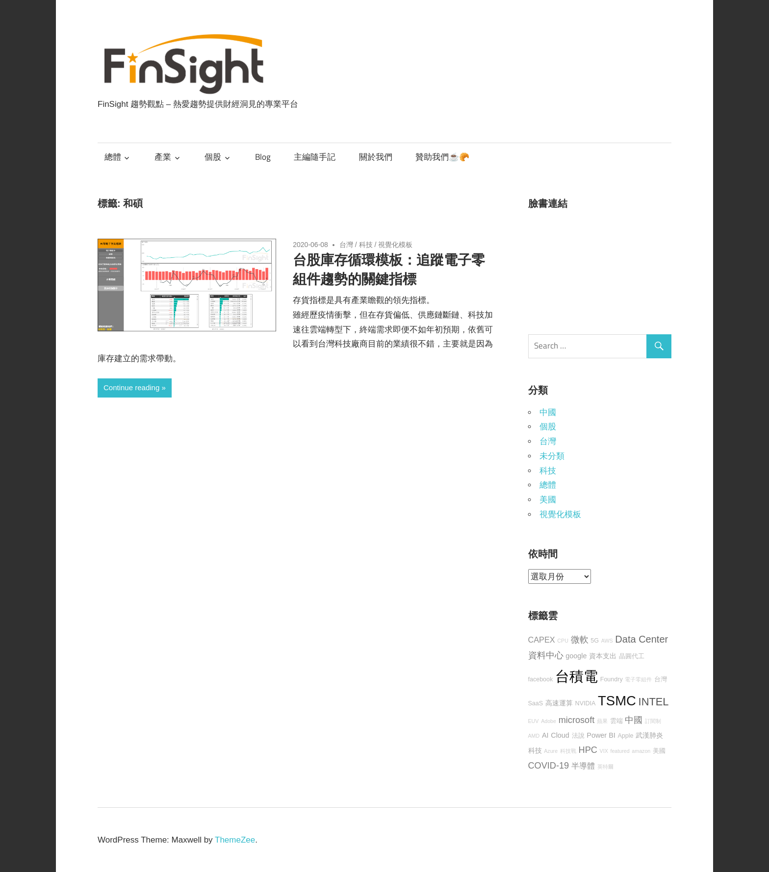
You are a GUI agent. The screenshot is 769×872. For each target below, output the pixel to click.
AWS (607, 641)
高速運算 (559, 703)
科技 (366, 245)
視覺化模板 (395, 245)
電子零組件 (638, 679)
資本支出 (602, 656)
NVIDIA (585, 703)
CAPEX (541, 639)
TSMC (617, 700)
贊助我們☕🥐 (442, 156)
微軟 (580, 640)
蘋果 (602, 721)
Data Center (641, 639)
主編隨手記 (314, 156)
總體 (112, 156)
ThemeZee (235, 840)
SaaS (535, 703)
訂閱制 (653, 721)
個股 (213, 156)
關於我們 (375, 156)
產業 (162, 156)
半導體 (583, 765)
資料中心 (546, 655)
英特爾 (605, 767)
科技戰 (568, 751)
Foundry (611, 679)
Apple (625, 735)
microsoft (577, 720)
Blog (263, 156)
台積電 (576, 676)
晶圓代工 (631, 656)
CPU (562, 641)
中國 (547, 412)
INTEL (654, 702)
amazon (641, 751)
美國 (547, 499)
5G (594, 640)
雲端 (616, 721)
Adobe (548, 721)
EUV (533, 721)
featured (619, 751)
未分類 (551, 456)
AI (545, 735)
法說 (578, 735)
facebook (540, 679)
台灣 (346, 245)
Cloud (560, 735)
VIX (604, 751)
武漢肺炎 (649, 735)
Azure (551, 751)
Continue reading (131, 387)
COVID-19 (548, 766)
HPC (588, 750)
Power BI (601, 735)
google (576, 656)
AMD (534, 736)
